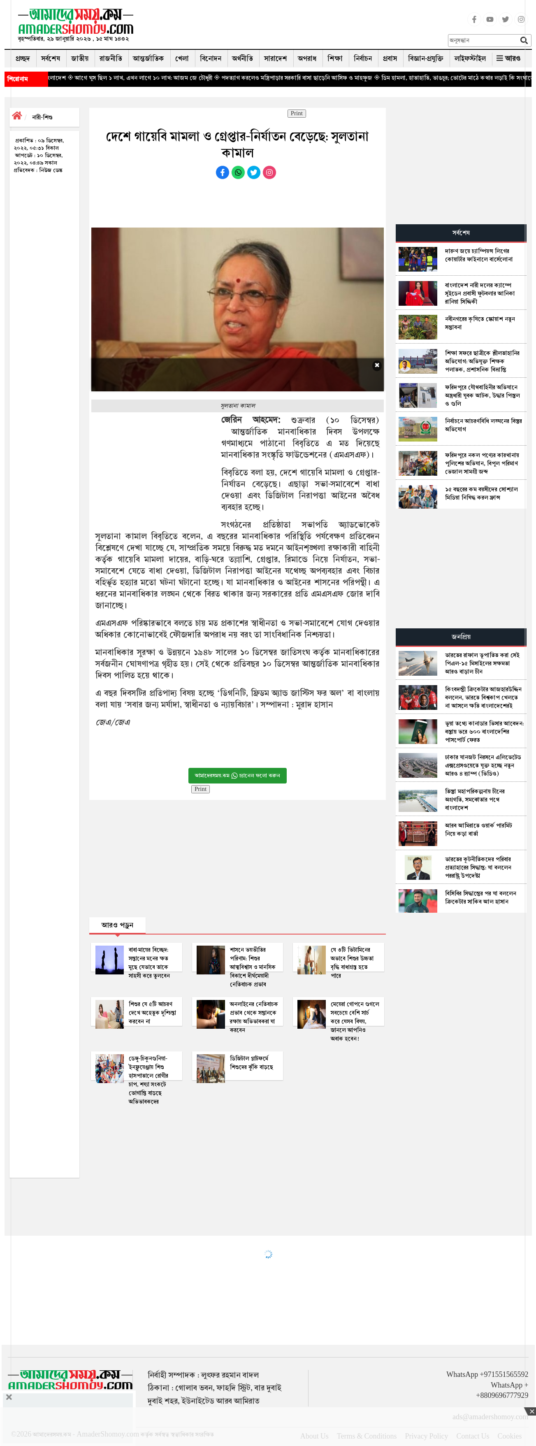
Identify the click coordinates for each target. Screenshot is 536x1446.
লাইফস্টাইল (470, 58)
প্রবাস (390, 58)
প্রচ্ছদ (23, 58)
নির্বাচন (363, 58)
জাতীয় (79, 58)
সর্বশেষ (50, 58)
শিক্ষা (335, 58)
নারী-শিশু (42, 117)
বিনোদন (210, 58)
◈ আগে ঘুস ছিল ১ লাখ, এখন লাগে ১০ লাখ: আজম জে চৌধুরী (157, 78)
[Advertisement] (293, 26)
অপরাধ (307, 58)
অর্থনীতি (242, 58)
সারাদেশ (275, 58)
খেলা (182, 58)
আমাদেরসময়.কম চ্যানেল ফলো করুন (237, 775)
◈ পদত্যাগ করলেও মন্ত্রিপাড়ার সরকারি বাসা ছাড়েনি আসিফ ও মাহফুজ (310, 78)
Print (297, 113)
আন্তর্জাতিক (148, 58)
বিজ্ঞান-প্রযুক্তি (425, 58)
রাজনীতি (111, 58)
